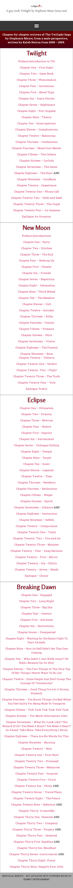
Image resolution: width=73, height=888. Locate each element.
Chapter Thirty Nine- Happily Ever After (37, 866)
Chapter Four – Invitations (36, 86)
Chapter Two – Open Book (36, 73)
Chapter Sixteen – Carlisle (36, 160)
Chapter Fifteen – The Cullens (36, 154)
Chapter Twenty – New (36, 748)
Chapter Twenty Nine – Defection (33, 804)
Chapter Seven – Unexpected (36, 632)
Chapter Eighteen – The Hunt (33, 173)
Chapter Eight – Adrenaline (36, 285)
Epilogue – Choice (36, 575)
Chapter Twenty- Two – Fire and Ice (36, 538)
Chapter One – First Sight (36, 67)
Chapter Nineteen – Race (36, 354)
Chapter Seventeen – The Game (36, 167)
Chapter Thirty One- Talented (33, 817)
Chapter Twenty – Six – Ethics (36, 563)
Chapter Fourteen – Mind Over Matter (36, 148)
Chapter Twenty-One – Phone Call (36, 191)
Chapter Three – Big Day (37, 607)
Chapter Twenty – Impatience (36, 185)
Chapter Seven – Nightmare (36, 104)
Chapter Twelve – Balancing (36, 135)
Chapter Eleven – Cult (36, 304)
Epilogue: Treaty (36, 389)
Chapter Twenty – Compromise (36, 526)
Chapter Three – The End (36, 254)
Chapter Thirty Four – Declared (36, 835)
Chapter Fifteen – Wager (36, 495)
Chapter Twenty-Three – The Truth (36, 376)
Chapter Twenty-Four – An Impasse (36, 210)
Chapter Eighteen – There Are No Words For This (36, 736)
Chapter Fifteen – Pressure (36, 329)
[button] (36, 25)
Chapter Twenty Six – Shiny (33, 786)
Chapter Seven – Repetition (37, 279)
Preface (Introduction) (36, 236)
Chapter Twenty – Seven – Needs (37, 569)
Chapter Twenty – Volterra (36, 357)
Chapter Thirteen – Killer (36, 316)
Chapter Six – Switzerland (36, 439)
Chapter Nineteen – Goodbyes (36, 179)
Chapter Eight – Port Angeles (36, 111)
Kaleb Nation (32, 42)
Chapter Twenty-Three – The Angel (36, 204)
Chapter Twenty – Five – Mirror (36, 557)
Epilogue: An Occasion (36, 216)
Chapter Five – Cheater (36, 267)
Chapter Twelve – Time (36, 476)
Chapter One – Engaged (36, 595)
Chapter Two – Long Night (36, 601)
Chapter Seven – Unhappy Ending (36, 445)
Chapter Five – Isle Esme (36, 620)
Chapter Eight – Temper (36, 451)
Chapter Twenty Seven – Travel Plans (36, 792)
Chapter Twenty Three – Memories (36, 767)
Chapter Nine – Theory (36, 117)
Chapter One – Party (36, 242)
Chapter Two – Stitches (36, 248)
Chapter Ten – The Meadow (36, 298)
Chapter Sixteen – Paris (36, 335)
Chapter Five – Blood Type (36, 92)
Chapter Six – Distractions (36, 626)
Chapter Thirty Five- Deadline (33, 841)
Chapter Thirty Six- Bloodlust (36, 848)
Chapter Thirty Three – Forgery (33, 829)
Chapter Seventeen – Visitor (36, 341)
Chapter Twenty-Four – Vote (36, 382)
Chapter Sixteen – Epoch (36, 501)
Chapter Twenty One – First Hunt (36, 755)
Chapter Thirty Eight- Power (37, 860)
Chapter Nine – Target (36, 457)
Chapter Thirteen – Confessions (37, 142)
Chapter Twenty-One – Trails (36, 532)
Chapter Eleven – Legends (36, 470)
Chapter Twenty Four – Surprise (36, 773)
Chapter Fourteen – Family (36, 322)
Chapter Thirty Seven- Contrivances (33, 854)
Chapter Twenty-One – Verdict (36, 364)
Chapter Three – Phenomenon (36, 80)
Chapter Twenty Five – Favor (36, 779)
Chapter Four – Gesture (36, 613)
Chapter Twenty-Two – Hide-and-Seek (36, 198)
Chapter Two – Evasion (36, 414)
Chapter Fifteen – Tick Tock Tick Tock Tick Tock (37, 709)
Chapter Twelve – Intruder (36, 310)
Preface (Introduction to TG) (36, 61)
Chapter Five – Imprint (36, 433)
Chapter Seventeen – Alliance (33, 507)
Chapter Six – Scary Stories (36, 98)
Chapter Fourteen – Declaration (36, 488)
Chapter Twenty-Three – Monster (36, 544)
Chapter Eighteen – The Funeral (36, 347)
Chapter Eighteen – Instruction (36, 513)
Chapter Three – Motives (36, 420)
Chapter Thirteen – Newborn (37, 482)
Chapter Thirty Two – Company (36, 823)
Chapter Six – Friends (36, 273)
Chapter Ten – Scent (36, 464)
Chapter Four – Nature (36, 426)
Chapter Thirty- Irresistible (36, 811)
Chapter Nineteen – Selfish (36, 520)
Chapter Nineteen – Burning (36, 742)
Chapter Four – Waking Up (36, 260)
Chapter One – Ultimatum (36, 408)
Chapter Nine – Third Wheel (36, 291)
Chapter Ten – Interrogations (36, 123)
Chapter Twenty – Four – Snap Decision (36, 551)
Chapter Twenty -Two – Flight (36, 370)
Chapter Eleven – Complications (36, 129)
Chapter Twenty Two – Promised (37, 761)
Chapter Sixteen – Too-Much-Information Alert (36, 716)
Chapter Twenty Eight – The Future (36, 798)
